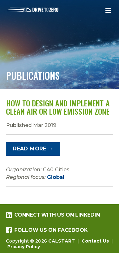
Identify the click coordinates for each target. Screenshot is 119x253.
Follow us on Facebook (47, 230)
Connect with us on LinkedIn (53, 215)
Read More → (33, 149)
